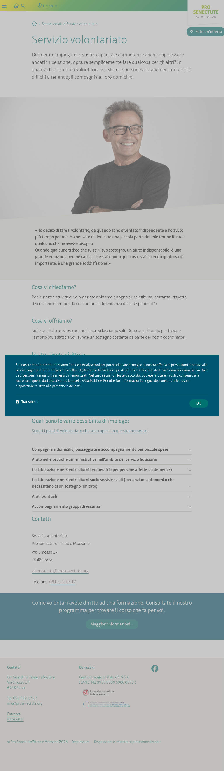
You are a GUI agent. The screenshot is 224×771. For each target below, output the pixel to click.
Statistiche (26, 402)
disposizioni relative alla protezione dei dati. (48, 386)
